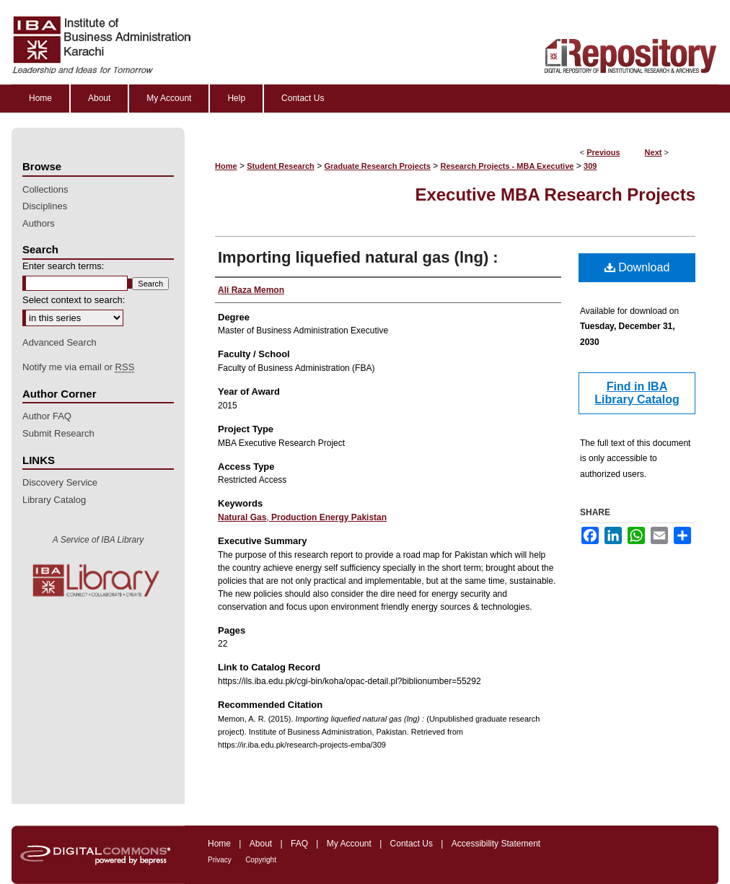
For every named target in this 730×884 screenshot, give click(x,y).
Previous (603, 152)
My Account (349, 844)
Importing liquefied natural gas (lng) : (358, 257)
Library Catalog (54, 499)
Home (226, 166)
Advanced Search (59, 342)
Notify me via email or (78, 367)
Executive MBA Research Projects (555, 194)
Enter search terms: (63, 266)
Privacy (220, 860)
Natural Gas (242, 517)
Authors (38, 223)
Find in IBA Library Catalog (636, 393)
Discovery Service (59, 482)
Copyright (260, 860)
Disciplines (44, 206)
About (261, 844)
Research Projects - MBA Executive (507, 166)
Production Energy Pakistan (328, 517)
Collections (45, 189)
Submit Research (58, 433)
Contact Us (411, 844)
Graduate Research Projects (378, 166)
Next (653, 152)
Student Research (281, 166)
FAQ (299, 844)
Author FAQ (46, 416)
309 (590, 166)
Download (637, 267)
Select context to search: (73, 299)
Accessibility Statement (496, 844)
